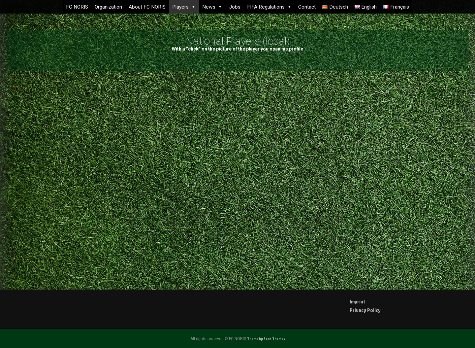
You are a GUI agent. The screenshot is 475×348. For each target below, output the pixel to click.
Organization (108, 7)
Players (184, 7)
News (212, 7)
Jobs (234, 7)
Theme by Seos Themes (266, 338)
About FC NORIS (147, 7)
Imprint (357, 301)
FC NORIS (77, 7)
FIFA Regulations (269, 7)
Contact (307, 7)
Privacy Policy (365, 310)
